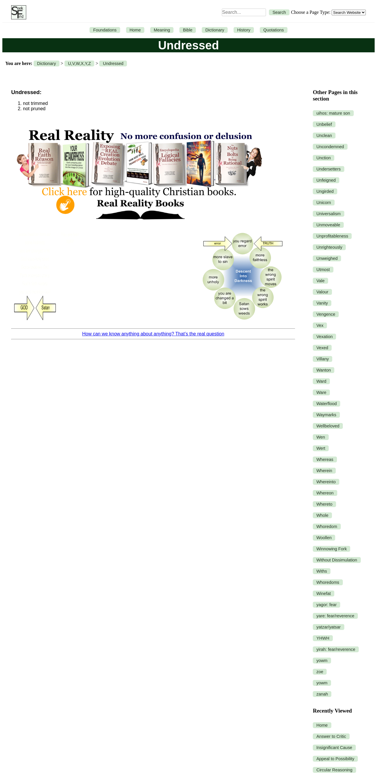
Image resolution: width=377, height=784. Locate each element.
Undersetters (328, 169)
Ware (321, 392)
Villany (322, 359)
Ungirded (324, 191)
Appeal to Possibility (335, 758)
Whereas (324, 459)
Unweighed (327, 258)
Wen (320, 437)
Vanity (322, 303)
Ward (321, 381)
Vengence (325, 314)
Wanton (323, 370)
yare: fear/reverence (335, 616)
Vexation (324, 336)
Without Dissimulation (336, 560)
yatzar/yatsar (328, 627)
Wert (320, 448)
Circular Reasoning (334, 770)
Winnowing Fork (331, 548)
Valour (322, 292)
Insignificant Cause (334, 747)
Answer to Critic (331, 736)
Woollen (324, 537)
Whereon (324, 493)
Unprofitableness (332, 236)
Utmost (323, 269)
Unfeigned (326, 180)
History (243, 30)
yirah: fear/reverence (335, 649)
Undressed (113, 63)
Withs (321, 571)
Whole (322, 515)
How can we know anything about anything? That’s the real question (153, 333)
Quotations (273, 30)
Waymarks (326, 414)
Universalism (328, 213)
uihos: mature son (333, 113)
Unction (323, 158)
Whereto (324, 504)
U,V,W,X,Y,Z (79, 63)
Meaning (162, 30)
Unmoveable (328, 225)
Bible (187, 30)
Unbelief (324, 124)
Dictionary (214, 30)
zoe (319, 671)
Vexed (322, 347)
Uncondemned (330, 146)
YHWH (322, 638)
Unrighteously (329, 247)
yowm (322, 660)
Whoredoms (327, 582)
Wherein (324, 470)
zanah (322, 694)
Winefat (323, 593)
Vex (319, 325)
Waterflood (326, 403)
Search (279, 12)
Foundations (104, 30)
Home (135, 30)
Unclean (324, 135)
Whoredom (326, 526)
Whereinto (326, 481)
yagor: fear (326, 604)
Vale (320, 280)
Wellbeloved (327, 426)
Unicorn (323, 202)
